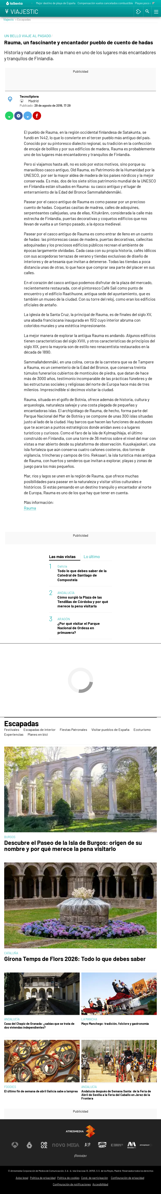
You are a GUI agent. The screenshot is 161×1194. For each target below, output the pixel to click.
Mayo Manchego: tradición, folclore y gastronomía (115, 1023)
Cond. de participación (94, 1178)
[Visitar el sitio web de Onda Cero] (102, 1145)
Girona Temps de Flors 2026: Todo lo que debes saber (75, 959)
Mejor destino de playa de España (55, 3)
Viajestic (8, 19)
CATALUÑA (11, 953)
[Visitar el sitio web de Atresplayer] (146, 1145)
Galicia (62, 566)
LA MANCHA (89, 1019)
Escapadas (21, 723)
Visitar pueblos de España (110, 729)
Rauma (30, 508)
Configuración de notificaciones (72, 1184)
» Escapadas (23, 19)
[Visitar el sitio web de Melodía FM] (131, 1145)
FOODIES (10, 1087)
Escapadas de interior (39, 729)
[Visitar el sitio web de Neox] (44, 1145)
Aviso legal (22, 1178)
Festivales (11, 729)
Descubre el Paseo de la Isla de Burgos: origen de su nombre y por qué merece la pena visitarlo (73, 846)
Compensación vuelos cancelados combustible (105, 3)
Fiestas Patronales (73, 729)
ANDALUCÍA (65, 593)
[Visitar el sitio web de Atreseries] (88, 1145)
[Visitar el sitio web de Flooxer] (80, 1156)
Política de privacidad (43, 1178)
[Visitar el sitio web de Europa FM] (117, 1145)
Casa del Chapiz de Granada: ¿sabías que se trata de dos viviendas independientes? (39, 1025)
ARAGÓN (63, 619)
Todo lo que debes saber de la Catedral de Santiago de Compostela (81, 575)
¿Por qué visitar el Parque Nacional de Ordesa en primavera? (78, 627)
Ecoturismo (142, 729)
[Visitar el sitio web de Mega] (73, 1145)
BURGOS (9, 837)
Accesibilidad (100, 1184)
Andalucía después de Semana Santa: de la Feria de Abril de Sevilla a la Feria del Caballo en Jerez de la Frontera (116, 1094)
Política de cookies (68, 1178)
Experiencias (13, 734)
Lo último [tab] (92, 556)
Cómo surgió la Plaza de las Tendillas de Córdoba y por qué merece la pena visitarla (82, 601)
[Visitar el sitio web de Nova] (58, 1145)
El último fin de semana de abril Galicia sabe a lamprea (41, 1091)
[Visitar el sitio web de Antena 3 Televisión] (15, 1145)
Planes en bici (38, 734)
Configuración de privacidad (127, 1178)
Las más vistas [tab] (62, 556)
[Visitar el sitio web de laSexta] (29, 1145)
